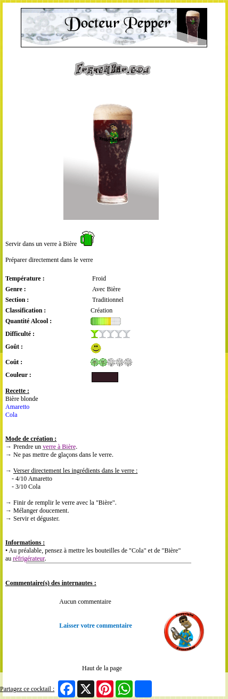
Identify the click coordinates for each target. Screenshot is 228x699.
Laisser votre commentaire (95, 625)
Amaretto (17, 406)
